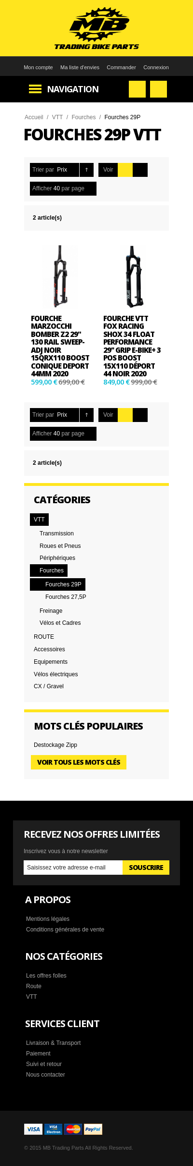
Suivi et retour (44, 1064)
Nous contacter (45, 1074)
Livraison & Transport (53, 1043)
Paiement (38, 1053)
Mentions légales (47, 919)
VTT (57, 117)
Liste (140, 170)
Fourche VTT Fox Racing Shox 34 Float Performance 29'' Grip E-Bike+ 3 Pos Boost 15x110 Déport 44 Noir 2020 (132, 346)
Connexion (156, 67)
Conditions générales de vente (65, 929)
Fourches (83, 117)
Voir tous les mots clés (78, 762)
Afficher (42, 188)
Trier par (43, 169)
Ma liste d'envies (79, 67)
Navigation (72, 89)
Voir (108, 169)
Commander (121, 67)
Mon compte (38, 67)
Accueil (34, 117)
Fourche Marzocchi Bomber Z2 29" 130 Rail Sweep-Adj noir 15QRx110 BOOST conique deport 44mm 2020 (60, 346)
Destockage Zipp (55, 745)
